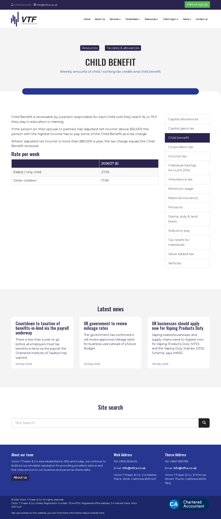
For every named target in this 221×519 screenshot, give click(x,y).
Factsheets (133, 19)
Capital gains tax (181, 128)
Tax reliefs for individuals (178, 242)
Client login (170, 19)
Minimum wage (180, 189)
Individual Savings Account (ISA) (182, 167)
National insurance (183, 198)
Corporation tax (180, 147)
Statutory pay (179, 231)
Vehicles (174, 263)
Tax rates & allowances (123, 48)
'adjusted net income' (101, 129)
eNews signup (197, 4)
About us (20, 477)
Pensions (175, 207)
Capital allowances (183, 119)
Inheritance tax (180, 179)
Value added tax (181, 254)
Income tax (177, 156)
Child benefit (178, 138)
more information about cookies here (83, 512)
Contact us (201, 19)
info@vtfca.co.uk (47, 4)
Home (87, 19)
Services (115, 19)
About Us (100, 19)
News (187, 19)
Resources (151, 19)
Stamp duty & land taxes (183, 218)
